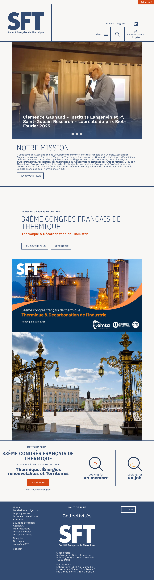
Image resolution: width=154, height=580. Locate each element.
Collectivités (77, 515)
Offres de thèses (22, 534)
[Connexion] (135, 34)
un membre (96, 477)
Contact (17, 548)
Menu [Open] (102, 34)
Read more (40, 482)
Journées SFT (21, 544)
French (110, 23)
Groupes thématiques (25, 516)
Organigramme (21, 513)
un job (135, 477)
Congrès (17, 538)
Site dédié (61, 246)
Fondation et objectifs (25, 510)
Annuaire (18, 519)
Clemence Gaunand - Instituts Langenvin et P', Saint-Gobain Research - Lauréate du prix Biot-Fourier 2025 (74, 121)
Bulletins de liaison (24, 522)
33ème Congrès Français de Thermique (38, 456)
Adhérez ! (146, 2)
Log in (129, 509)
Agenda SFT (20, 525)
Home (16, 507)
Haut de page (77, 507)
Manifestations (21, 528)
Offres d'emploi (22, 531)
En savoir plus (31, 175)
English (120, 23)
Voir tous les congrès (38, 489)
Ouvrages (18, 541)
